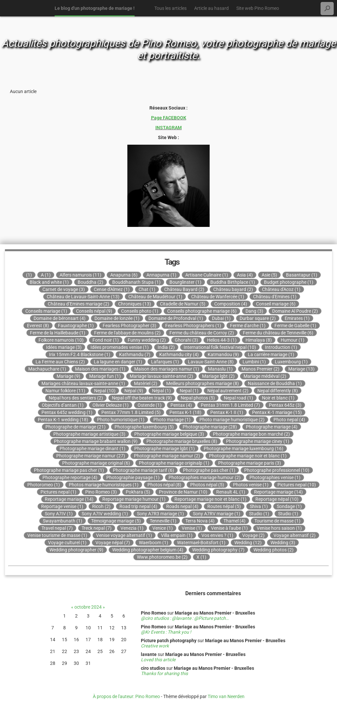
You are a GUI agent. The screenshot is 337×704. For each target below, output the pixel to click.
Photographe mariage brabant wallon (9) (96, 441)
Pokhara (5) (138, 492)
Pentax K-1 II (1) (226, 412)
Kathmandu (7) (134, 354)
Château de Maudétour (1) (155, 296)
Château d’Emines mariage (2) (78, 303)
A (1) (46, 275)
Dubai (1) (221, 318)
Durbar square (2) (258, 318)
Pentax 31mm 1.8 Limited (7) (230, 405)
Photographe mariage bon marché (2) (251, 434)
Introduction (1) (281, 347)
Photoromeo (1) (43, 484)
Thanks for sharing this (164, 673)
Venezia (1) (131, 528)
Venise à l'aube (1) (229, 528)
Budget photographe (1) (288, 282)
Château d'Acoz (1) (281, 289)
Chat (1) (147, 289)
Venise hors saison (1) (279, 528)
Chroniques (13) (134, 303)
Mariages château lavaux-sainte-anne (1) (83, 383)
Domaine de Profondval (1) (175, 318)
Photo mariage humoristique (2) (232, 419)
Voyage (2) (253, 535)
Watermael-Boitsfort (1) (201, 542)
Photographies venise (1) (274, 477)
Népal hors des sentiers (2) (76, 398)
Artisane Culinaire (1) (206, 275)
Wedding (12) (248, 542)
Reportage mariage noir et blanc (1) (210, 499)
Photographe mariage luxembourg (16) (243, 448)
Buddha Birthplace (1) (232, 282)
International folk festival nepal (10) (220, 347)
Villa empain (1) (177, 535)
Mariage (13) (301, 369)
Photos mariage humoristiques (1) (104, 484)
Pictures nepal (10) (296, 484)
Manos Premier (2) (260, 369)
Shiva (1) (259, 506)
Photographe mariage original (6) (96, 463)
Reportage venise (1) (62, 506)
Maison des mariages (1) (100, 369)
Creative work (155, 645)
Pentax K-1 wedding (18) (63, 419)
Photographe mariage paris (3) (249, 463)
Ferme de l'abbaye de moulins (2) (127, 332)
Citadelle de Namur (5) (182, 303)
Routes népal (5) (224, 506)
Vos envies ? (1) (217, 535)
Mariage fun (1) (105, 376)
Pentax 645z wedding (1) (66, 412)
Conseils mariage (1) (46, 311)
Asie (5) (269, 275)
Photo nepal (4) (289, 419)
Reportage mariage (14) (278, 492)
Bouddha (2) (90, 282)
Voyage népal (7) (112, 542)
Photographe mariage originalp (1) (174, 463)
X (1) (201, 557)
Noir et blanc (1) (278, 398)
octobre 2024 (88, 607)
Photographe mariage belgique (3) (169, 434)
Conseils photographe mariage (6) (202, 311)
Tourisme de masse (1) (277, 520)
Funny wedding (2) (147, 340)
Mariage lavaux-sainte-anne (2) (161, 376)
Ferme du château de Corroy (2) (201, 332)
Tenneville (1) (163, 520)
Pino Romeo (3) (101, 492)
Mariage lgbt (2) (218, 376)
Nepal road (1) (238, 398)
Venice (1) (162, 528)
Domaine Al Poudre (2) (295, 311)
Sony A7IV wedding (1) (105, 513)
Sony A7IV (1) (59, 513)
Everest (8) (38, 325)
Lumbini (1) (254, 361)
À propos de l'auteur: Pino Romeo (126, 696)
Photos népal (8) (164, 484)
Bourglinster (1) (185, 282)
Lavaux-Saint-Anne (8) (211, 361)
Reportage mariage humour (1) (134, 499)
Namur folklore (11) (65, 390)
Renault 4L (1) (230, 492)
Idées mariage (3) (64, 347)
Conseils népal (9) (94, 311)
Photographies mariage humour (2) (204, 477)
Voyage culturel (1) (67, 542)
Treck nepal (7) (97, 528)
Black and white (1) (49, 282)
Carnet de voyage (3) (63, 289)
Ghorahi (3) (186, 340)
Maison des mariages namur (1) (166, 369)
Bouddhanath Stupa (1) (136, 282)
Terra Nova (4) (200, 520)
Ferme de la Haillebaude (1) (57, 332)
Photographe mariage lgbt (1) (164, 448)
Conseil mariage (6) (276, 303)
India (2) (166, 347)
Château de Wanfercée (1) (217, 296)
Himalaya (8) (259, 340)
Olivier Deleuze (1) (110, 405)
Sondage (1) (289, 506)
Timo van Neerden (226, 696)
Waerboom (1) (153, 542)
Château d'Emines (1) (275, 296)
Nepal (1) (189, 390)
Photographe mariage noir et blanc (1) (248, 455)
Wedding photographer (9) (76, 549)
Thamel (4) (234, 520)
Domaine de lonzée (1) (117, 318)
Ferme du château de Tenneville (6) (278, 332)
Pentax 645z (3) (285, 405)
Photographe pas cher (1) (209, 470)
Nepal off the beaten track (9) (142, 398)
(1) (29, 275)
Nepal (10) (105, 390)
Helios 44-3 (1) (222, 340)
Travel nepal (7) (57, 528)
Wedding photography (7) (218, 549)
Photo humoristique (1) (120, 419)
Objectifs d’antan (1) (63, 405)
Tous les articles (170, 8)
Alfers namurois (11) (80, 275)
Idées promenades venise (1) (120, 347)
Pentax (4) (181, 405)
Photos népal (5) (207, 484)
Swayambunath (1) (62, 520)
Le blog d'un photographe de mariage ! (95, 8)
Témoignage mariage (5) (116, 520)
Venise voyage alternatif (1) (124, 535)
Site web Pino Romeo (257, 8)
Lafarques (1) (165, 361)
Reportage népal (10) (276, 499)
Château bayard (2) (233, 289)
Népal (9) (133, 390)
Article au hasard (211, 8)
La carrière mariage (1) (271, 354)
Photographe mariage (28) (210, 426)
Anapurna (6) (124, 275)
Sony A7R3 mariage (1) (160, 513)
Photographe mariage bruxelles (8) (181, 441)
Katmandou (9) (223, 354)
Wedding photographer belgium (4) (147, 549)
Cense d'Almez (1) (112, 289)
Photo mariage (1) (172, 419)
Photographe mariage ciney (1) (257, 441)
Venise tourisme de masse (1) (57, 535)
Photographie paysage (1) (133, 477)
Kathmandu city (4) (179, 354)
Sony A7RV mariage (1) (216, 513)
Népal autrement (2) (227, 390)
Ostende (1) (150, 405)
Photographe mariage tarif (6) (143, 470)
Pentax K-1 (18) (185, 412)
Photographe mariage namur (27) (90, 455)
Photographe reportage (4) (69, 477)
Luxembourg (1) (291, 361)
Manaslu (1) (220, 369)
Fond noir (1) (105, 340)
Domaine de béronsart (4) (60, 318)
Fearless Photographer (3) (129, 325)
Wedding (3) (283, 542)
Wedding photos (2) (273, 549)
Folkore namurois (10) (61, 340)
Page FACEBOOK (168, 117)
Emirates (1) (297, 318)
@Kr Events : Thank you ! (166, 632)
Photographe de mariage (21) (75, 426)
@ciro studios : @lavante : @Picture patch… (185, 618)
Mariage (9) (68, 376)
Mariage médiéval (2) (265, 376)
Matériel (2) (145, 383)
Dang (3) (254, 311)
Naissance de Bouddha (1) (275, 383)
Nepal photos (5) (198, 398)
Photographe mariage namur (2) (167, 455)
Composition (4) (230, 303)
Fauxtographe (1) (76, 325)
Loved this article (158, 659)
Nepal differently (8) (277, 390)
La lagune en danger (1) (118, 361)
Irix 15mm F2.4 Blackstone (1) (79, 354)
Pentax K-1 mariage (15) (277, 412)
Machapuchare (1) (47, 369)
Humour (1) (292, 340)
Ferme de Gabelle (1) (295, 325)
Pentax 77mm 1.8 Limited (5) (131, 412)
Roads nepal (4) (182, 506)
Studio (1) (259, 513)
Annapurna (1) (161, 275)
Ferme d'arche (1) (248, 325)
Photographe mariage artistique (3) (89, 434)
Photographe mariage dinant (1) (92, 448)
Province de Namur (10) (183, 492)
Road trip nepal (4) (138, 506)
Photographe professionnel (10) (276, 470)
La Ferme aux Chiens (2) (60, 361)
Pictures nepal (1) (58, 492)
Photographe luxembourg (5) (144, 426)
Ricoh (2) (101, 506)
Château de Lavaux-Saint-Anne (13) (83, 296)
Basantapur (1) (301, 275)
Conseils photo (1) (139, 311)
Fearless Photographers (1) (193, 325)
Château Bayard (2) (184, 289)
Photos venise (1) (251, 484)
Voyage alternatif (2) (294, 535)
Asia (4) (245, 275)
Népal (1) (161, 390)
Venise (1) (192, 528)
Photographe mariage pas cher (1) (69, 470)
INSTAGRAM (168, 127)
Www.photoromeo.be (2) (162, 557)
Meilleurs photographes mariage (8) (202, 383)
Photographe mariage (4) (272, 426)
